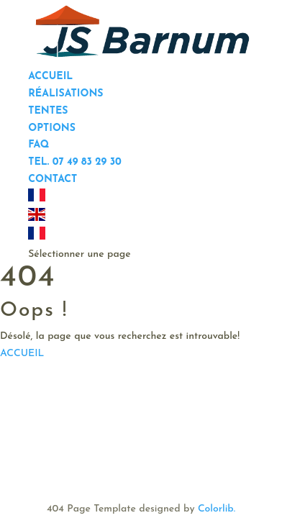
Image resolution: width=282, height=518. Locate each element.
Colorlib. (216, 509)
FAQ (38, 145)
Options (52, 128)
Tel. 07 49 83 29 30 (75, 162)
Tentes (48, 111)
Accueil (50, 76)
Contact (52, 179)
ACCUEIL (22, 353)
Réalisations (65, 93)
